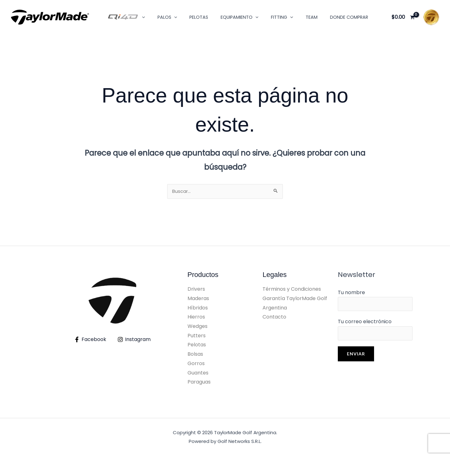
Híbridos (198, 309)
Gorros (196, 364)
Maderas (198, 299)
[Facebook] (90, 341)
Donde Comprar (326, 17)
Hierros (196, 318)
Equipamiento (227, 17)
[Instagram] (134, 341)
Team (292, 17)
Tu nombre (375, 302)
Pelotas (190, 17)
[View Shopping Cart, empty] (403, 17)
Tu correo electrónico (375, 333)
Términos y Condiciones (291, 290)
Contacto (274, 318)
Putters (197, 336)
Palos (162, 17)
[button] (140, 17)
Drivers (196, 290)
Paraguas (199, 383)
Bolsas (195, 355)
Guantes (198, 374)
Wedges (198, 327)
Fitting (266, 17)
